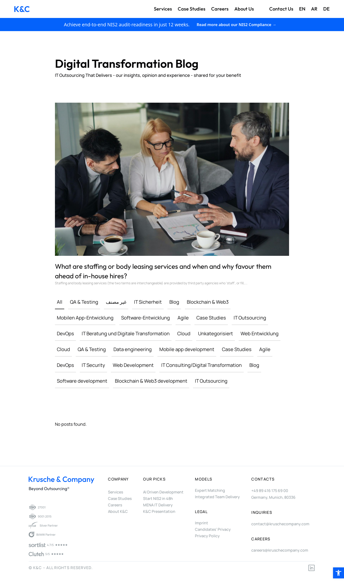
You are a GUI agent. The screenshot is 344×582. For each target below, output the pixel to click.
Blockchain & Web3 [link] (208, 302)
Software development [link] (82, 381)
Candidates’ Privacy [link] (213, 529)
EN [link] (302, 9)
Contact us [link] (281, 9)
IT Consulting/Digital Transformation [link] (201, 365)
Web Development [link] (133, 365)
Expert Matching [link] (210, 490)
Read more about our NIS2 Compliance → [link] (236, 24)
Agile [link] (183, 317)
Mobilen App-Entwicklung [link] (85, 317)
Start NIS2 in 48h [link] (158, 498)
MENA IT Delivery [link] (158, 505)
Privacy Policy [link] (207, 535)
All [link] (59, 302)
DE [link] (326, 9)
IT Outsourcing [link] (250, 317)
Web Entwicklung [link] (260, 333)
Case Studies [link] (191, 9)
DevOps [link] (65, 333)
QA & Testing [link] (84, 302)
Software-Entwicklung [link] (145, 317)
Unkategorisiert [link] (215, 333)
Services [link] (163, 9)
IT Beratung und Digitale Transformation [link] (126, 333)
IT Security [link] (93, 365)
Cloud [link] (183, 333)
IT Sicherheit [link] (148, 302)
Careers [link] (220, 9)
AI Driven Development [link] (163, 492)
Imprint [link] (201, 523)
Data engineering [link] (132, 349)
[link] (338, 572)
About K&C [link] (118, 511)
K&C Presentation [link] (159, 511)
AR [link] (314, 9)
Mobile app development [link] (186, 349)
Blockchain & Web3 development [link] (151, 381)
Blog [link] (174, 302)
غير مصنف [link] (116, 302)
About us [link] (244, 9)
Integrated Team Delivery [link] (217, 496)
